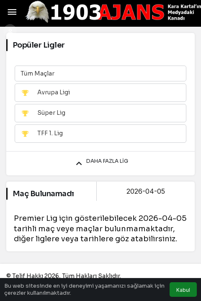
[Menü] (12, 12)
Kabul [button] (183, 290)
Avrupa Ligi (45, 92)
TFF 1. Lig (42, 133)
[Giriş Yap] (10, 31)
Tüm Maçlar (37, 73)
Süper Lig (43, 113)
